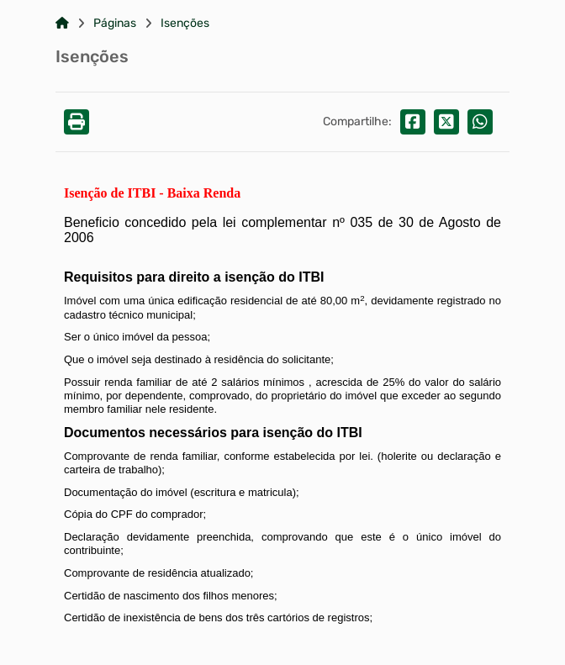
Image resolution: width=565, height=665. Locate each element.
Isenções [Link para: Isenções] (185, 23)
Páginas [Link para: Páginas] (114, 23)
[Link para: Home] (62, 23)
